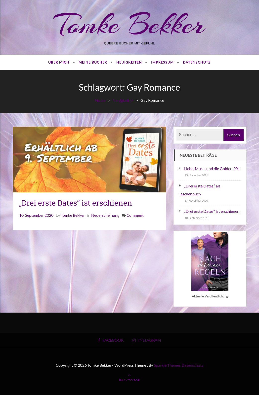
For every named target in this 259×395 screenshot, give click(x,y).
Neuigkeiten (129, 62)
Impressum (162, 62)
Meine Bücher (93, 62)
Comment (135, 215)
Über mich (58, 62)
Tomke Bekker (129, 24)
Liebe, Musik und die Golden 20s (211, 168)
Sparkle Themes (167, 365)
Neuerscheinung (105, 215)
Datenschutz (197, 62)
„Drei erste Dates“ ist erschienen (75, 203)
